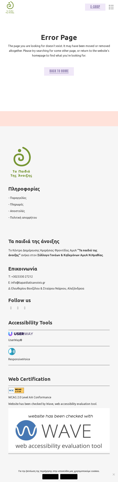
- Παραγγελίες (17, 197)
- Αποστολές (16, 211)
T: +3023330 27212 (20, 276)
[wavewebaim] (111, 7)
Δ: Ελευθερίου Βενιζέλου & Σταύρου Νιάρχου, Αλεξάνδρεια (46, 288)
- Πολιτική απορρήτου (22, 217)
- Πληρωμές (15, 204)
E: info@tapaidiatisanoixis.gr (26, 282)
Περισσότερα (69, 476)
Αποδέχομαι (50, 476)
